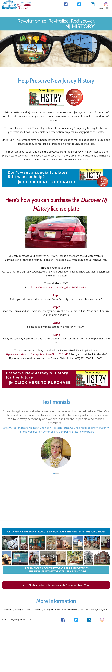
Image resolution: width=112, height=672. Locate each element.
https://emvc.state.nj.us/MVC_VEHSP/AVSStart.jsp (59, 287)
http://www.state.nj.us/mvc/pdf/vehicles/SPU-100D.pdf (36, 354)
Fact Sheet (46, 609)
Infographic (94, 609)
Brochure (16, 609)
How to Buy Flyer (70, 609)
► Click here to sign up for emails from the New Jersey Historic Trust (56, 585)
